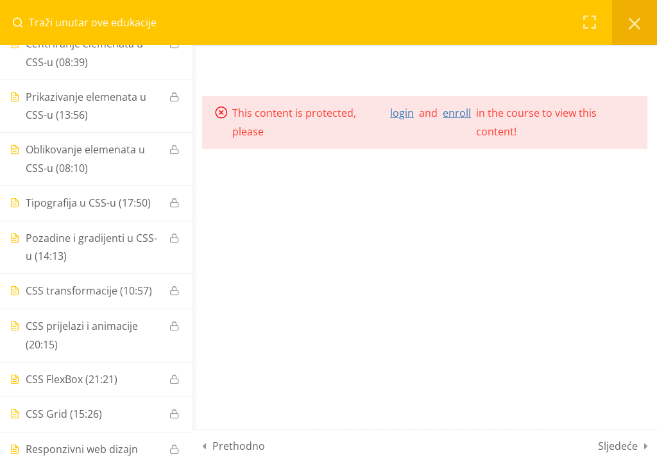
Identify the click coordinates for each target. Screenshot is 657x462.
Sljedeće (618, 446)
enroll (457, 113)
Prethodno (238, 446)
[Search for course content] (23, 22)
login (402, 113)
